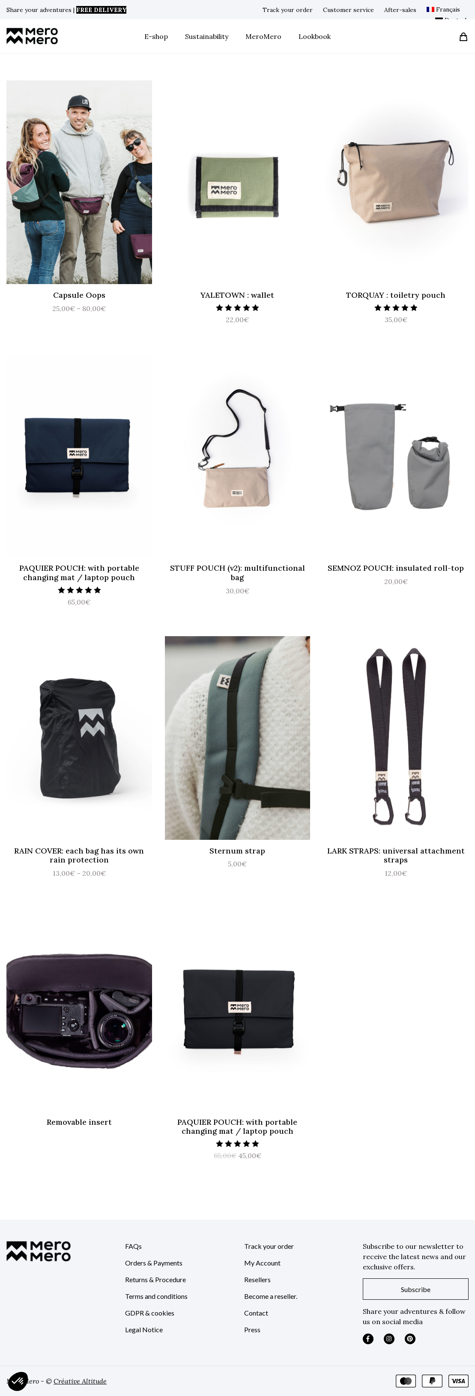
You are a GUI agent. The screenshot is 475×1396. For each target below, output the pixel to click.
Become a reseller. (270, 1296)
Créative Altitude (80, 1381)
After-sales (400, 10)
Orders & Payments (153, 1263)
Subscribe (415, 1289)
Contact (256, 1313)
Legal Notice (144, 1329)
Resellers (257, 1279)
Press (252, 1329)
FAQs (133, 1246)
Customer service (348, 10)
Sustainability (206, 36)
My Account (262, 1263)
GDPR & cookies (149, 1313)
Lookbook (315, 36)
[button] (18, 1381)
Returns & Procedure (155, 1279)
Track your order (288, 10)
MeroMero (263, 36)
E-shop (156, 36)
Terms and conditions (156, 1296)
